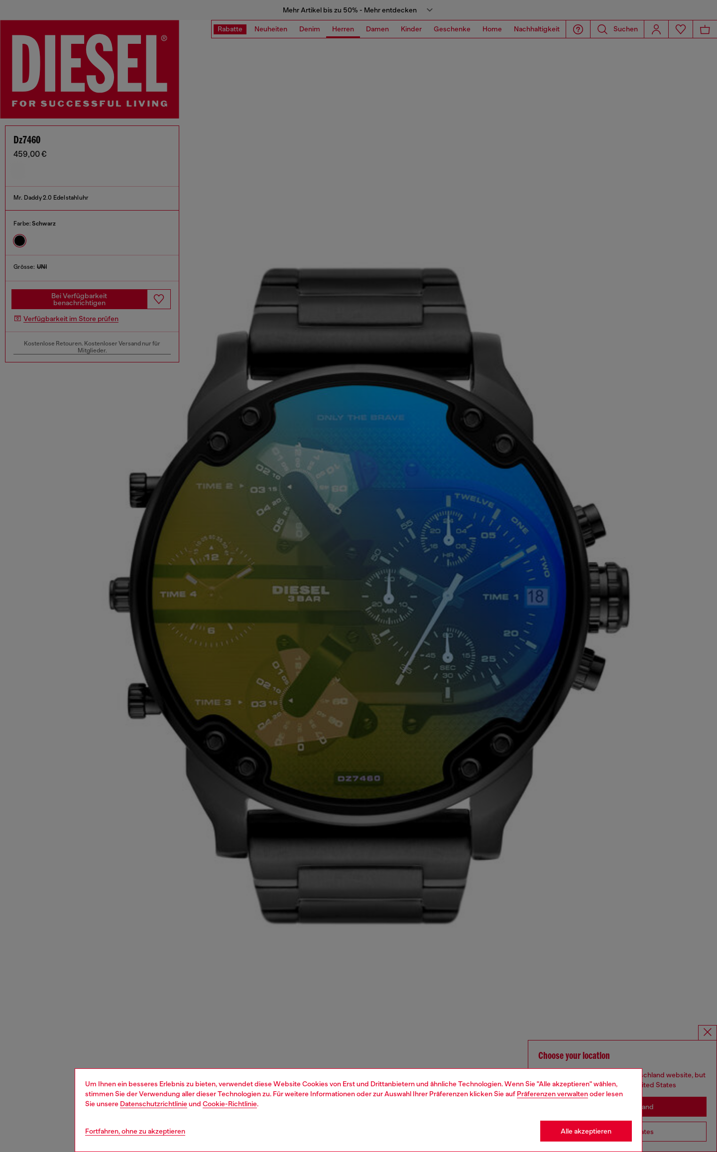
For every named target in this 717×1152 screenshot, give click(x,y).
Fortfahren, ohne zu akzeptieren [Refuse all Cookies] (135, 1131)
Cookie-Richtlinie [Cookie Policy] (230, 1104)
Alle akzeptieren (586, 1131)
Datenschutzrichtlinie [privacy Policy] (153, 1104)
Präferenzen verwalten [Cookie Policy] (552, 1094)
